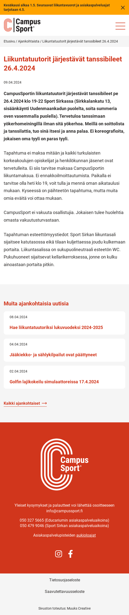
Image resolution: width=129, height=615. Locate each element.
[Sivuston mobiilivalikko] (120, 26)
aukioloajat (86, 535)
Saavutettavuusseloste (64, 591)
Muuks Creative (79, 608)
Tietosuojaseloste (64, 580)
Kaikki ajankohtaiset (22, 403)
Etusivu (9, 41)
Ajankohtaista (28, 41)
